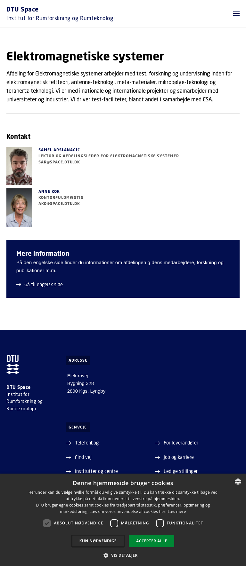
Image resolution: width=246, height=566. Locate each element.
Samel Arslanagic (59, 149)
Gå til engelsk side (39, 284)
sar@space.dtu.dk (59, 162)
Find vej (83, 457)
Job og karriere (179, 457)
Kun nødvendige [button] (98, 541)
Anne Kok (49, 191)
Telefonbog (87, 442)
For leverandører (181, 442)
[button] (236, 13)
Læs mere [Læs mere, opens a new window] (177, 511)
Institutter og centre (96, 471)
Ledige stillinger (181, 471)
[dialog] (123, 520)
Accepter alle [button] (151, 541)
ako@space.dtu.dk (59, 203)
